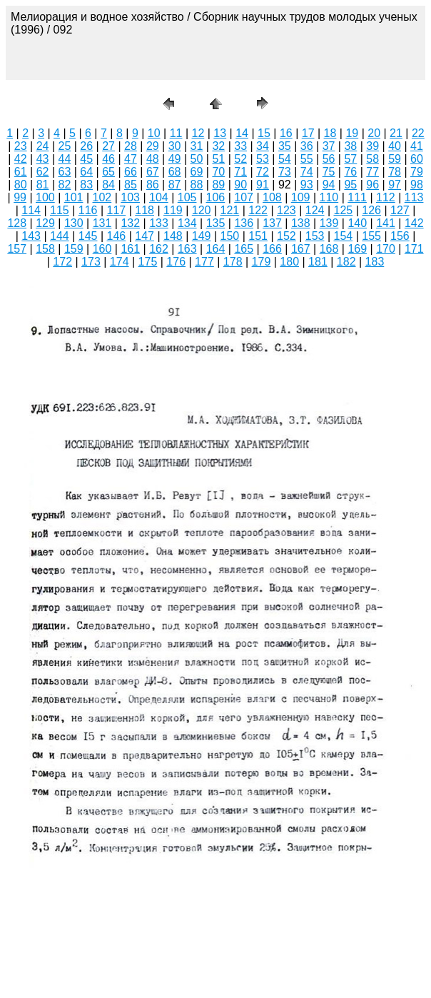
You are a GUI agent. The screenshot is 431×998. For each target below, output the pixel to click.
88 (197, 184)
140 (357, 223)
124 (315, 210)
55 (306, 159)
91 (262, 184)
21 (396, 133)
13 (219, 133)
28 (130, 146)
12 (198, 133)
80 (20, 184)
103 (130, 197)
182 (346, 262)
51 (218, 159)
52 (240, 159)
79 (416, 172)
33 (240, 146)
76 (350, 172)
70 (218, 172)
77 (372, 172)
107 (243, 197)
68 (174, 172)
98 (416, 184)
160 (102, 249)
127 (400, 210)
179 (261, 262)
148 (173, 236)
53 (262, 159)
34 (262, 146)
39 (372, 146)
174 (119, 262)
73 (284, 172)
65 (108, 172)
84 (108, 184)
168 (329, 249)
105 (187, 197)
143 (31, 236)
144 (59, 236)
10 (154, 133)
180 (289, 262)
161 (130, 249)
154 (343, 236)
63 (65, 172)
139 (329, 223)
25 (65, 146)
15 (264, 133)
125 (343, 210)
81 (42, 184)
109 (300, 197)
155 (371, 236)
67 (152, 172)
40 (394, 146)
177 (204, 262)
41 (416, 146)
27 (108, 146)
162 (158, 249)
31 (197, 146)
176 (176, 262)
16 (286, 133)
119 (173, 210)
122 (258, 210)
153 (315, 236)
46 (108, 159)
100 (45, 197)
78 (394, 172)
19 (351, 133)
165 (243, 249)
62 (42, 172)
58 (372, 159)
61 (20, 172)
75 (329, 172)
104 (158, 197)
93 (306, 184)
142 (414, 223)
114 (31, 210)
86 (152, 184)
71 (240, 172)
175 (148, 262)
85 (130, 184)
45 (86, 159)
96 (372, 184)
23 (20, 146)
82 (65, 184)
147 (144, 236)
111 (357, 197)
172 (62, 262)
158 (45, 249)
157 (16, 249)
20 (373, 133)
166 (272, 249)
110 (329, 197)
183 (375, 262)
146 (116, 236)
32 (218, 146)
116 (88, 210)
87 (174, 184)
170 (385, 249)
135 (215, 223)
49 (174, 159)
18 (330, 133)
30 (174, 146)
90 (240, 184)
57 (350, 159)
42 (20, 159)
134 (187, 223)
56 (329, 159)
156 (400, 236)
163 (187, 249)
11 (176, 133)
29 (152, 146)
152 (286, 236)
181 (318, 262)
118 (144, 210)
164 (215, 249)
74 (306, 172)
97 (394, 184)
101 (73, 197)
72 (262, 172)
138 (300, 223)
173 (91, 262)
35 (284, 146)
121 (230, 210)
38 (350, 146)
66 (130, 172)
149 (201, 236)
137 (272, 223)
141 (385, 223)
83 (86, 184)
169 (357, 249)
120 (201, 210)
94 (329, 184)
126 (371, 210)
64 (86, 172)
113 (414, 197)
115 (59, 210)
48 (152, 159)
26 (86, 146)
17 (308, 133)
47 (130, 159)
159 (73, 249)
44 (65, 159)
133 (158, 223)
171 (414, 249)
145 (88, 236)
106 (215, 197)
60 (416, 159)
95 (350, 184)
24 (42, 146)
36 (306, 146)
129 (45, 223)
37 (329, 146)
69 (197, 172)
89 (218, 184)
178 (233, 262)
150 (230, 236)
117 (116, 210)
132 (130, 223)
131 (102, 223)
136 (243, 223)
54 (284, 159)
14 (241, 133)
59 (394, 159)
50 (197, 159)
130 (73, 223)
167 (300, 249)
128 (16, 223)
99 (20, 197)
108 (272, 197)
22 (418, 133)
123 (286, 210)
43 (42, 159)
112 (385, 197)
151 (258, 236)
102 (102, 197)
